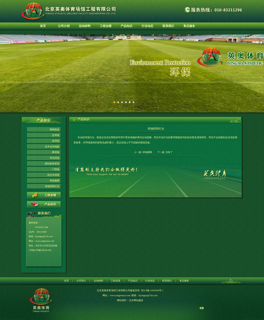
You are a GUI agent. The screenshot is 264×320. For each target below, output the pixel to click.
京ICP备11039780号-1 (152, 290)
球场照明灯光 (52, 186)
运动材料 (85, 25)
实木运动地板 (52, 146)
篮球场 (55, 140)
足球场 (55, 135)
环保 (132, 73)
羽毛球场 (54, 158)
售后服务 (189, 25)
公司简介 (81, 280)
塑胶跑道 (54, 129)
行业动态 (147, 25)
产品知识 (126, 25)
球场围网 (54, 180)
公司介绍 (64, 25)
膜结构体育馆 (52, 163)
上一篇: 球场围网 (143, 152)
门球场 (55, 169)
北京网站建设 (136, 300)
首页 (43, 25)
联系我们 (168, 25)
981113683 (42, 232)
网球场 (55, 152)
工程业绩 (105, 25)
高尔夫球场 (53, 175)
